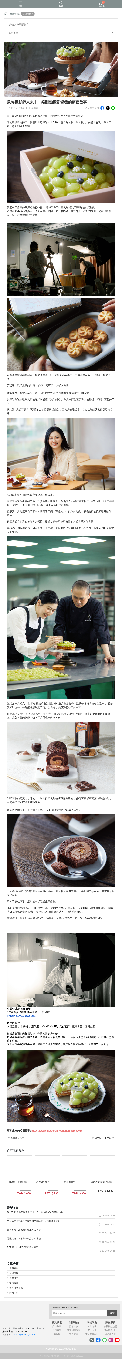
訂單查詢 (73, 1326)
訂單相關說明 (73, 1330)
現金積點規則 (110, 1330)
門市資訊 (56, 1330)
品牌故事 (56, 1326)
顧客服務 (110, 1322)
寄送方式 (92, 1330)
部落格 (57, 1334)
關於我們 (57, 1322)
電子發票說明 (92, 1334)
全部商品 (74, 1322)
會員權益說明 (110, 1326)
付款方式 (92, 1326)
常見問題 (73, 1334)
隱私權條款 (110, 1334)
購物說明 (92, 1322)
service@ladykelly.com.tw (24, 1334)
